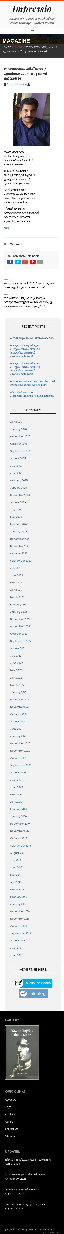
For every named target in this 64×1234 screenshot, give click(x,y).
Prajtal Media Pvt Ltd (50, 1232)
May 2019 (15, 875)
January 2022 (18, 692)
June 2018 (16, 955)
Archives (10, 1114)
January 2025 (18, 487)
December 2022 (20, 619)
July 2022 (15, 655)
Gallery (9, 1121)
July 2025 (16, 466)
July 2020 (16, 780)
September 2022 (20, 641)
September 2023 (20, 560)
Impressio (32, 8)
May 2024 (16, 517)
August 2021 (17, 721)
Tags (8, 1107)
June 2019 (16, 867)
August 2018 (17, 940)
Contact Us (11, 1128)
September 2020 (20, 765)
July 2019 (15, 860)
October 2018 (18, 926)
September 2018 (20, 933)
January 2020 (18, 816)
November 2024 (20, 495)
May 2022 (16, 670)
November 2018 (20, 918)
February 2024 (19, 524)
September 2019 (20, 845)
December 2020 (20, 743)
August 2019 (17, 853)
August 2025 (18, 458)
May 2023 (16, 582)
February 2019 (18, 897)
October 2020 (18, 758)
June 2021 (16, 728)
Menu (32, 30)
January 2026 (18, 429)
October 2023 (18, 553)
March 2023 (17, 597)
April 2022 (16, 677)
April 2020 (16, 801)
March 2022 (17, 685)
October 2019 (18, 838)
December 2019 (20, 824)
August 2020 (18, 772)
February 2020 (19, 809)
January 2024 (18, 531)
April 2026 (16, 422)
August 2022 (18, 648)
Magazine (16, 244)
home (6, 228)
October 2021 (18, 714)
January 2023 (18, 612)
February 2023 (19, 604)
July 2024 (16, 509)
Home (7, 47)
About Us (10, 1099)
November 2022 (20, 626)
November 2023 (20, 546)
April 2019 (16, 882)
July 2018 (15, 948)
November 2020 (20, 750)
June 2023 (16, 575)
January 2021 (18, 736)
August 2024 (18, 502)
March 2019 (17, 889)
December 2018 (20, 911)
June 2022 (16, 663)
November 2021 (19, 707)
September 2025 (21, 451)
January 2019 (18, 904)
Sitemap (10, 1136)
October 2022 (18, 634)
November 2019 (20, 831)
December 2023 (20, 539)
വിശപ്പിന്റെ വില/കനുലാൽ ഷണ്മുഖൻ (32, 338)
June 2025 (16, 473)
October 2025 (19, 444)
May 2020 (16, 794)
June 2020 (16, 787)
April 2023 (16, 590)
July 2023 (16, 568)
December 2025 (20, 436)
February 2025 (19, 480)
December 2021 (20, 699)
